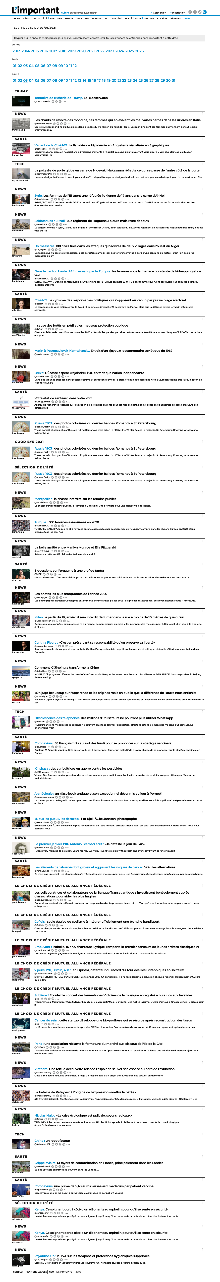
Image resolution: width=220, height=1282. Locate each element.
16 (94, 80)
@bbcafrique (40, 696)
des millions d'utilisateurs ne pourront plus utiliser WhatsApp (103, 718)
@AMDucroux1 (41, 772)
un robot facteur (52, 1141)
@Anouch (39, 721)
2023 (110, 51)
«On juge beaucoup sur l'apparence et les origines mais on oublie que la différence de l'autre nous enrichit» (115, 693)
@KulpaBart (40, 671)
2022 (100, 51)
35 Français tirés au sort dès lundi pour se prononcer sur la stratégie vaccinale (102, 743)
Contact (18, 1272)
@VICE (37, 574)
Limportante (64, 1272)
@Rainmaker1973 (43, 174)
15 (89, 80)
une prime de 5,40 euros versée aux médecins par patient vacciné (93, 1186)
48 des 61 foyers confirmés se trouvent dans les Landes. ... (66, 1170)
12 (75, 66)
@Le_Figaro (40, 249)
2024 (119, 51)
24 (135, 80)
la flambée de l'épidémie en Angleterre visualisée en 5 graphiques (101, 145)
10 (66, 66)
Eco (107, 18)
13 (79, 80)
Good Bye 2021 (29, 442)
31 (173, 80)
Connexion (159, 12)
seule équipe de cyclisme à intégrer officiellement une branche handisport (96, 922)
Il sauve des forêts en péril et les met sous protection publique (81, 325)
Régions (176, 18)
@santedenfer (41, 1213)
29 (163, 80)
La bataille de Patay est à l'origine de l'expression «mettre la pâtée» (85, 1092)
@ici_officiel (40, 747)
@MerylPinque (41, 551)
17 (99, 80)
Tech (138, 18)
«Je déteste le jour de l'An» (89, 844)
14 (84, 80)
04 (31, 66)
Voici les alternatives (104, 867)
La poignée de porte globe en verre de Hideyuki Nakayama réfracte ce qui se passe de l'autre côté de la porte (116, 170)
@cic (36, 999)
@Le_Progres (41, 1259)
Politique (56, 18)
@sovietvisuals (41, 354)
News (17, 18)
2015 (35, 51)
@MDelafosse (41, 502)
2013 (16, 51)
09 (60, 66)
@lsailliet (38, 303)
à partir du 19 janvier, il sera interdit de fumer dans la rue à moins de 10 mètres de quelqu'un (109, 617)
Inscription (178, 12)
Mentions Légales (36, 1272)
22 (124, 80)
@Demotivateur (42, 621)
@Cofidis (38, 925)
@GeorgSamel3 (42, 401)
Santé (128, 18)
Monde (69, 18)
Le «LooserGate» (71, 98)
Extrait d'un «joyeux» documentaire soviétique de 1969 (103, 351)
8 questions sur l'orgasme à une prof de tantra (69, 571)
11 (70, 66)
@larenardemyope (43, 646)
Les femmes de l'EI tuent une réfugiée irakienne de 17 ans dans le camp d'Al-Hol (99, 196)
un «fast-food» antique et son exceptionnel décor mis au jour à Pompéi (97, 794)
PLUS (187, 18)
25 (141, 80)
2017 (53, 51)
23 (130, 80)
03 (25, 66)
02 (20, 66)
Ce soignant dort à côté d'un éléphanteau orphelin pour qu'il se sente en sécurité (101, 1209)
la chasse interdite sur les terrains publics (75, 499)
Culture (149, 18)
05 (37, 66)
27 (151, 80)
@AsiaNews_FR (42, 1144)
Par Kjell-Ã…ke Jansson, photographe (85, 819)
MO (87, 18)
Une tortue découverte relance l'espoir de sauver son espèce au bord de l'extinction (104, 1069)
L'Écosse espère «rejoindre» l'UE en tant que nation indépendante (89, 373)
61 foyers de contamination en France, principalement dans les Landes (98, 1163)
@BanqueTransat (42, 900)
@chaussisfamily (42, 1072)
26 (146, 80)
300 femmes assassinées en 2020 (66, 522)
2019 (72, 51)
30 (168, 80)
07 (48, 66)
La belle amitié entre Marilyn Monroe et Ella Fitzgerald (75, 547)
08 (54, 66)
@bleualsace (40, 224)
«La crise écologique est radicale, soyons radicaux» (83, 1115)
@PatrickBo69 (41, 822)
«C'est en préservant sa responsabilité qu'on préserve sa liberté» (94, 642)
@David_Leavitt (42, 101)
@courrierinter (41, 376)
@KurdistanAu (41, 199)
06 (43, 66)
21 (119, 80)
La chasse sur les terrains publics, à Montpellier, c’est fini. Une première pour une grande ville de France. (92, 506)
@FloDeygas (40, 597)
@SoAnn (38, 329)
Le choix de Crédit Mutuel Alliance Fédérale (63, 886)
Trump (21, 91)
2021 (91, 51)
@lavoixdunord (42, 1166)
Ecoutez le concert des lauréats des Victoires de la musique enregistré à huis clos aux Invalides (113, 995)
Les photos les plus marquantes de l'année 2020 (70, 594)
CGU (51, 1272)
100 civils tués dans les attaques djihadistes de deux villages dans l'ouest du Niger (106, 246)
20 (114, 80)
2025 (129, 51)
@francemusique (42, 123)
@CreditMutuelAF (43, 973)
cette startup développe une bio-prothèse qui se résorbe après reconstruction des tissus (113, 1020)
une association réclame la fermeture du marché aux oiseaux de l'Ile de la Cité (98, 1044)
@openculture (41, 847)
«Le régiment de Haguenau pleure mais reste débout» (91, 221)
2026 (139, 51)
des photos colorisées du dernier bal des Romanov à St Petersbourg (95, 423)
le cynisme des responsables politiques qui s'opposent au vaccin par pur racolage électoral (110, 300)
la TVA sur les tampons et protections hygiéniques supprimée (92, 1256)
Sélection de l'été (35, 18)
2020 (81, 51)
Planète (162, 18)
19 (109, 80)
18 (104, 80)
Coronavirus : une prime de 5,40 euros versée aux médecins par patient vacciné (79, 1193)
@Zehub (38, 1119)
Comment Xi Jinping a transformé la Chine (66, 667)
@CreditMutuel (42, 950)
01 (14, 66)
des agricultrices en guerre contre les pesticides (78, 768)
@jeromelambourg (44, 797)
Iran (79, 18)
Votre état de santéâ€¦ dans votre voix (63, 398)
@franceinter (40, 149)
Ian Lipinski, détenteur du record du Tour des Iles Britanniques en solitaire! (109, 970)
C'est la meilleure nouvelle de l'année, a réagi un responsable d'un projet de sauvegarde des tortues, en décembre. (99, 1075)
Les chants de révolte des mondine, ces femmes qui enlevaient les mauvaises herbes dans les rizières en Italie (117, 120)
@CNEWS (39, 1047)
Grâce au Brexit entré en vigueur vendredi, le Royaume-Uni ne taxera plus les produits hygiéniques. (90, 1263)
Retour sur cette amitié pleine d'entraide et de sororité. (65, 554)
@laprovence (41, 1189)
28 (157, 80)
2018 (62, 51)
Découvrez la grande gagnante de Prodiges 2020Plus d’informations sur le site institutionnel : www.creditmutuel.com (100, 953)
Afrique (97, 18)
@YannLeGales (41, 871)
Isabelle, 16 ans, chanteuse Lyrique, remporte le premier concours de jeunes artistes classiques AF (117, 947)
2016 (44, 51)
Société (117, 18)
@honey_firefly (42, 426)
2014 (26, 51)
